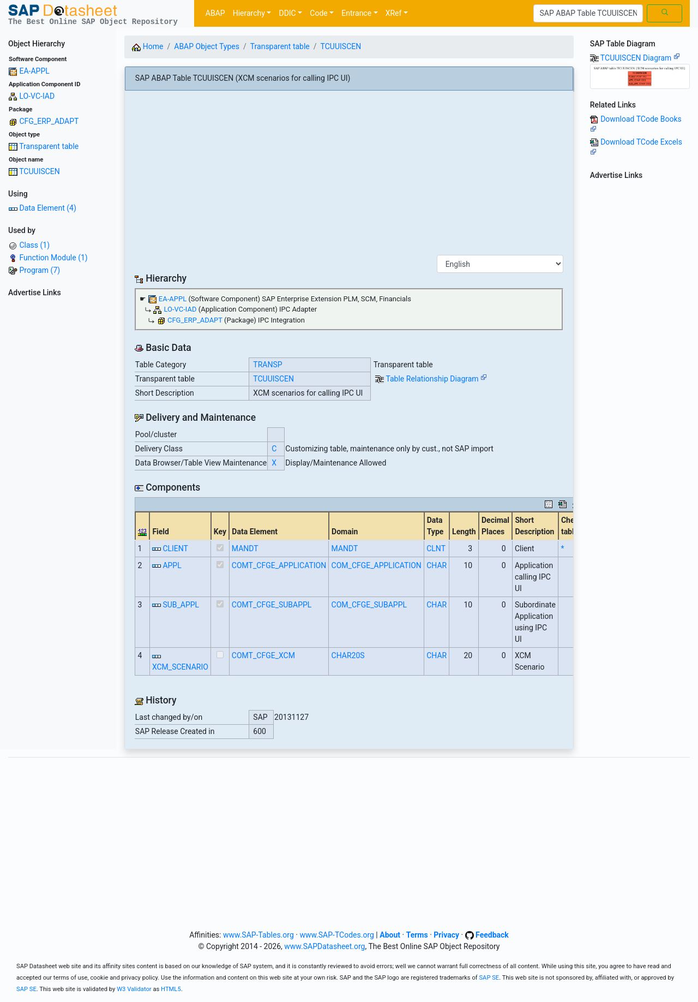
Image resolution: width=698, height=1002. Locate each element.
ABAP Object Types (206, 46)
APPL (172, 565)
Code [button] (318, 13)
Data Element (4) (47, 208)
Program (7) (39, 270)
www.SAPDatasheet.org (324, 946)
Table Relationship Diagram (436, 378)
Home (147, 46)
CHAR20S (348, 655)
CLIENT (175, 548)
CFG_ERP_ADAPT (49, 121)
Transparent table (49, 146)
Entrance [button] (356, 13)
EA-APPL (34, 71)
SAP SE (489, 977)
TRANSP (267, 364)
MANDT (245, 548)
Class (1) (34, 245)
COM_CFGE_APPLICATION (377, 565)
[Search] (588, 13)
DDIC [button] (287, 13)
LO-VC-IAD (37, 96)
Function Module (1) (53, 257)
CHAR (436, 565)
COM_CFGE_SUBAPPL (369, 604)
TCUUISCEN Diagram (640, 57)
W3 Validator (134, 989)
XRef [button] (394, 13)
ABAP (215, 13)
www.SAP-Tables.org (258, 935)
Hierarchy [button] (249, 13)
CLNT (436, 548)
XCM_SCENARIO (180, 667)
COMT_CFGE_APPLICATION (279, 565)
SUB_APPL (181, 604)
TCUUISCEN (39, 171)
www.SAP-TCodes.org (336, 935)
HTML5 (171, 989)
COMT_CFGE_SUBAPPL (272, 604)
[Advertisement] (58, 465)
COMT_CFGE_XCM (263, 655)
